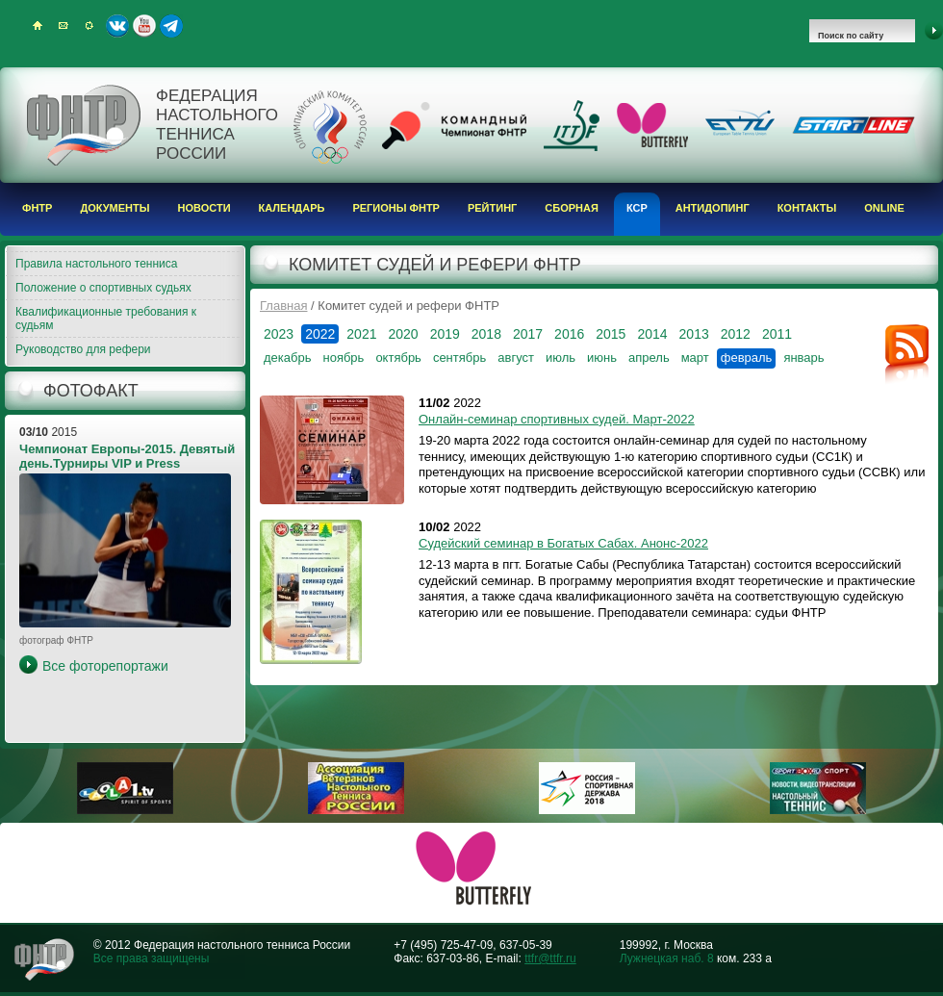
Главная (283, 305)
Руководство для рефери (83, 349)
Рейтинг (492, 208)
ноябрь (343, 357)
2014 (652, 334)
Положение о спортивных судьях (103, 287)
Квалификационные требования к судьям (105, 318)
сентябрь (459, 357)
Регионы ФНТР (396, 208)
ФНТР (37, 208)
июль (560, 357)
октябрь (398, 357)
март (695, 357)
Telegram (171, 26)
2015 (610, 334)
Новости (204, 208)
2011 (777, 334)
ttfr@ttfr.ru (550, 958)
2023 (278, 334)
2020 (403, 334)
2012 (736, 334)
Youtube (144, 26)
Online (884, 208)
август (515, 357)
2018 (486, 334)
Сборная (572, 208)
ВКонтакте (117, 26)
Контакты (807, 208)
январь (803, 357)
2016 (569, 334)
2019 (445, 334)
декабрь (287, 357)
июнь (602, 357)
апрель (649, 357)
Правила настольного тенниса (96, 263)
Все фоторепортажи (105, 666)
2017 (528, 334)
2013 (694, 334)
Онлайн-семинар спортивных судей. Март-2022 (557, 419)
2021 (361, 334)
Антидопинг (712, 208)
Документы (114, 208)
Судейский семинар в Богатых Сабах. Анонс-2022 (563, 543)
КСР (637, 208)
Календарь (292, 208)
